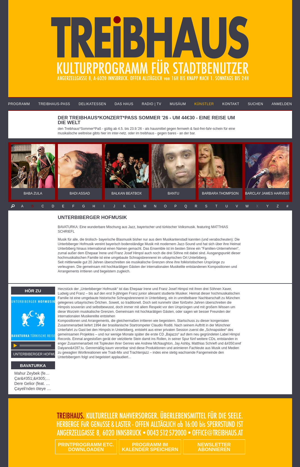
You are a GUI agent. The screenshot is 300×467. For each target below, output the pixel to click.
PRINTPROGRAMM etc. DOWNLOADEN (86, 447)
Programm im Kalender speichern (150, 447)
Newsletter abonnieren (214, 447)
